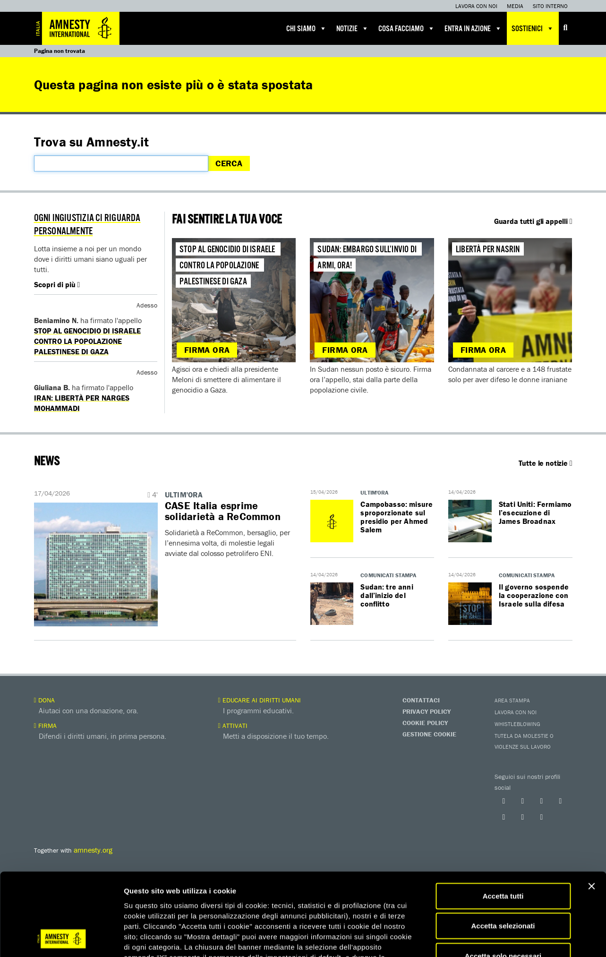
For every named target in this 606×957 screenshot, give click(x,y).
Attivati (233, 725)
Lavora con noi (476, 5)
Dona (44, 700)
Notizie (352, 28)
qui (283, 834)
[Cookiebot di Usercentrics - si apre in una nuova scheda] (61, 872)
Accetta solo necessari (503, 812)
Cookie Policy (425, 722)
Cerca (228, 163)
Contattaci (421, 700)
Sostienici (533, 28)
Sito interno (550, 5)
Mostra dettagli (496, 872)
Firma (45, 725)
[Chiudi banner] (591, 742)
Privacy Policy (426, 711)
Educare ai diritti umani (259, 700)
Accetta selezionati (503, 782)
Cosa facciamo (406, 28)
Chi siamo (306, 28)
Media (515, 5)
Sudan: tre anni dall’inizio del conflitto (386, 595)
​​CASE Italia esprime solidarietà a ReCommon (223, 511)
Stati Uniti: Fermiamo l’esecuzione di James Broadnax (535, 512)
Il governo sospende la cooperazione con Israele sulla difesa (534, 595)
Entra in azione (473, 28)
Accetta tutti (503, 752)
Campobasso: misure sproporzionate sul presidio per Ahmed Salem (396, 517)
